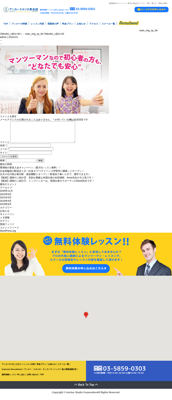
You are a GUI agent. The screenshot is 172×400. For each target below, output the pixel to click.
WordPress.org (8, 235)
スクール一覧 (108, 23)
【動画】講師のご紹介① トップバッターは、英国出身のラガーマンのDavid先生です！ (47, 185)
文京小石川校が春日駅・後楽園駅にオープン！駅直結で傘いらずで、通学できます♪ (44, 178)
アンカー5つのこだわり (11, 368)
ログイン (5, 224)
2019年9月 (5, 205)
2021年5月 (5, 201)
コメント (5, 146)
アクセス (93, 23)
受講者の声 (53, 23)
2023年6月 (5, 198)
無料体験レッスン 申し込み (13, 379)
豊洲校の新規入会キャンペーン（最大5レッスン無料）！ (30, 171)
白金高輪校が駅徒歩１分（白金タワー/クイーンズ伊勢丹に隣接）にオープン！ (42, 175)
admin (3, 37)
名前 (3, 149)
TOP (5, 23)
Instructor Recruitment (12, 373)
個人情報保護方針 (69, 373)
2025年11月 (6, 195)
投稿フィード (7, 228)
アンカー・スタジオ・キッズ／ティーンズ (42, 373)
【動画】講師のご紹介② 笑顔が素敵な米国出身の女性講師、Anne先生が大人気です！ (47, 181)
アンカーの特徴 (19, 23)
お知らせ (81, 23)
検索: (2, 164)
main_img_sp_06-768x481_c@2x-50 (43, 33)
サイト (3, 156)
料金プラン (67, 23)
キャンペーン (7, 218)
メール (4, 153)
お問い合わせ (32, 379)
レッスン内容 (37, 23)
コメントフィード (9, 231)
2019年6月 (5, 208)
